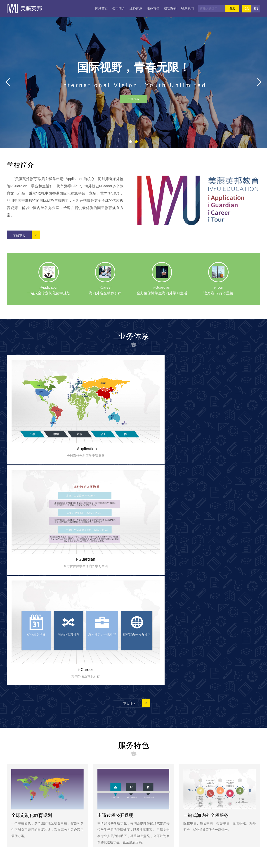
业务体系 (136, 8)
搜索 (232, 8)
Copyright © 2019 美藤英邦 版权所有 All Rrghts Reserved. (118, 841)
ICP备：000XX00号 (176, 841)
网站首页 (101, 8)
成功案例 (170, 8)
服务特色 (153, 8)
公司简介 (118, 8)
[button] (130, 141)
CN (247, 8)
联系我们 (187, 8)
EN (256, 8)
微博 (146, 805)
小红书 (126, 805)
